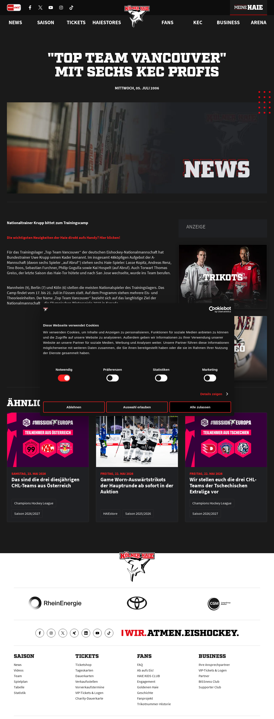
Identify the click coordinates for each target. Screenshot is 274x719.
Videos (19, 670)
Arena (258, 22)
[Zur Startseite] (137, 17)
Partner (204, 676)
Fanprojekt (145, 698)
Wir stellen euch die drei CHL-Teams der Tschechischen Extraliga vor (223, 486)
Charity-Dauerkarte (89, 698)
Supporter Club (210, 687)
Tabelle (19, 687)
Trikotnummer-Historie (154, 704)
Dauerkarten (84, 676)
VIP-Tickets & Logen (89, 692)
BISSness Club (209, 681)
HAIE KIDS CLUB (148, 676)
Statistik (20, 692)
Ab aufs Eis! (145, 670)
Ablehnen (74, 407)
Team (18, 676)
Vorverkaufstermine (89, 687)
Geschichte (145, 692)
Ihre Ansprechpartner (214, 664)
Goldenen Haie (147, 687)
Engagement (146, 681)
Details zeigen (211, 394)
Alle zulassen (200, 407)
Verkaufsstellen (86, 681)
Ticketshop (83, 664)
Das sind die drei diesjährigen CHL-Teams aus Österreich (45, 483)
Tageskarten (84, 670)
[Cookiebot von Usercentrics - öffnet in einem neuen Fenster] (212, 309)
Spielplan (21, 681)
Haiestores (106, 22)
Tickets (76, 22)
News (18, 664)
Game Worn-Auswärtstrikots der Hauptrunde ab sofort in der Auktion (136, 486)
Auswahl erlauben (137, 407)
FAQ (140, 664)
